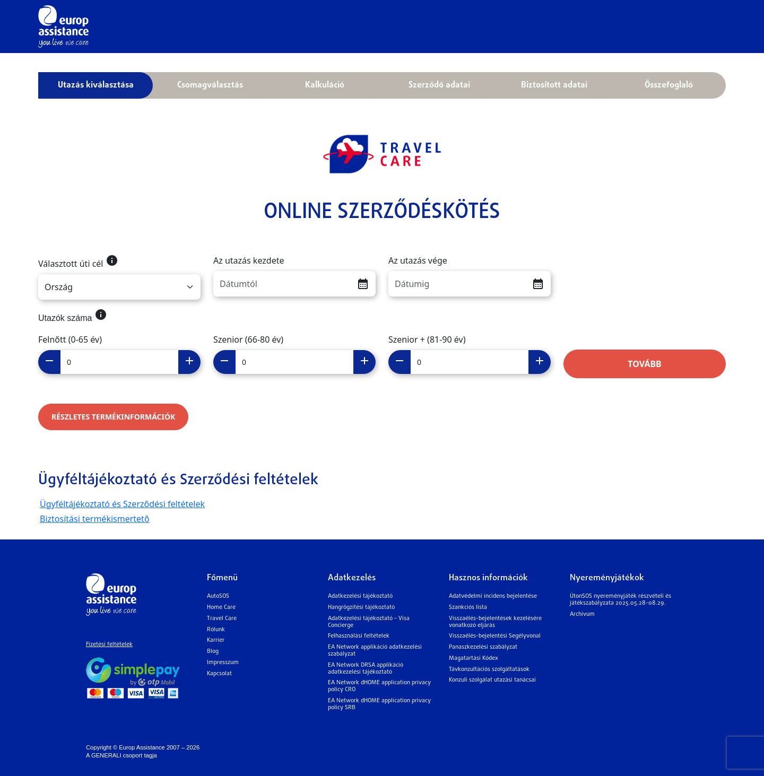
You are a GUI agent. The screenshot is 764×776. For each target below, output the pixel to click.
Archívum (582, 614)
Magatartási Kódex (473, 658)
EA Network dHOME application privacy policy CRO (379, 686)
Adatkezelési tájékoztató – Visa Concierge (369, 622)
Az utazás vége (417, 260)
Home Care (221, 607)
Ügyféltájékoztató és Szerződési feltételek (122, 504)
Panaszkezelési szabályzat (483, 647)
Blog (213, 651)
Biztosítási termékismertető (95, 519)
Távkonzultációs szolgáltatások (489, 669)
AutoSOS (218, 596)
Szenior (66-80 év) (248, 339)
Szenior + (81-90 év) (426, 339)
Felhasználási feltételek (358, 636)
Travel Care (222, 618)
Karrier (215, 640)
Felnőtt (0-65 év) (70, 339)
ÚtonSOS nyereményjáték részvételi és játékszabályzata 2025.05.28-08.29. (620, 600)
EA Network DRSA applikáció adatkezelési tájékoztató (365, 669)
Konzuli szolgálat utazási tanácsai (492, 680)
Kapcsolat (219, 673)
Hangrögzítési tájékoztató (361, 607)
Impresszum (223, 662)
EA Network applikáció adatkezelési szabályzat (375, 651)
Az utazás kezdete (248, 260)
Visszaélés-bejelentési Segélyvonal (495, 636)
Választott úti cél (78, 261)
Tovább (645, 364)
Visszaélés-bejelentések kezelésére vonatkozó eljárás (495, 622)
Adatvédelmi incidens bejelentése (493, 596)
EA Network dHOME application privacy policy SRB (379, 704)
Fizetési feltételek (109, 645)
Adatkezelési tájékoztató (360, 596)
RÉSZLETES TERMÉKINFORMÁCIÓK (113, 417)
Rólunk (216, 629)
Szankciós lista (468, 607)
